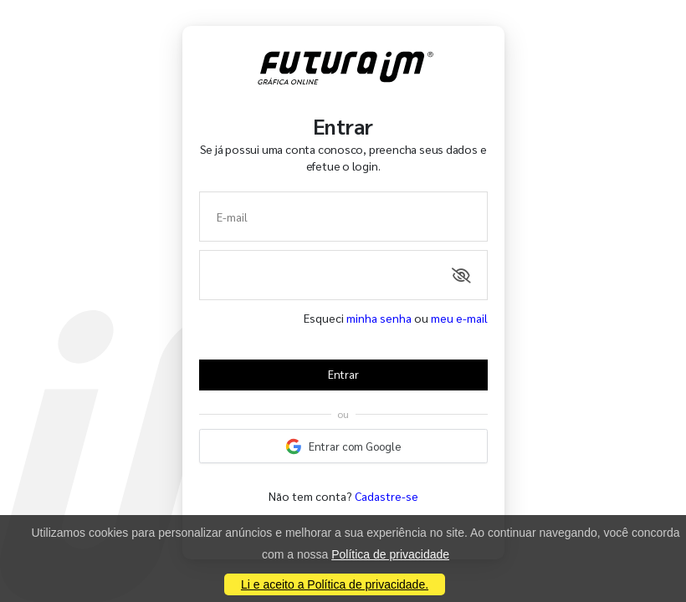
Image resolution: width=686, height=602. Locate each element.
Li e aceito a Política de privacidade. (334, 584)
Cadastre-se (386, 495)
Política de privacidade (390, 554)
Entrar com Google (343, 446)
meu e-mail (459, 317)
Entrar (343, 374)
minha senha (379, 317)
